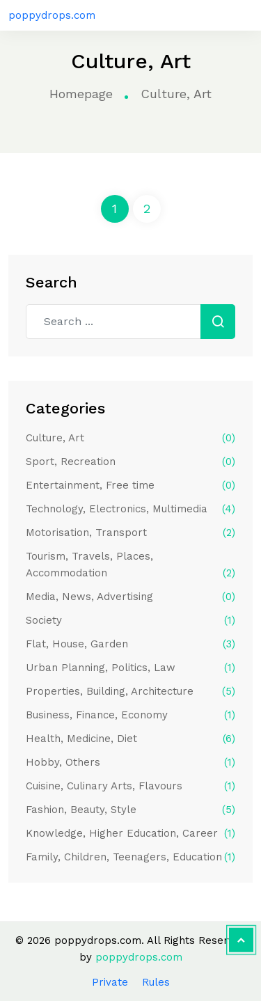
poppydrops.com (51, 15)
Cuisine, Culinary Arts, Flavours (130, 786)
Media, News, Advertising (130, 596)
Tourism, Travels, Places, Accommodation (130, 565)
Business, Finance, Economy (130, 715)
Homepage (81, 93)
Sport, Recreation (130, 461)
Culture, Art (130, 437)
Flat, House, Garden (130, 644)
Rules (156, 982)
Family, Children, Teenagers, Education (130, 857)
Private (110, 982)
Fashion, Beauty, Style (130, 809)
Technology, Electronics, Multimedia (130, 508)
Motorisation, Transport (130, 532)
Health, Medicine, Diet (130, 738)
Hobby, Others (130, 762)
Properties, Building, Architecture (130, 691)
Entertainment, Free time (130, 485)
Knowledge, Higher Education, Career (130, 833)
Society (130, 620)
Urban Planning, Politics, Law (130, 667)
